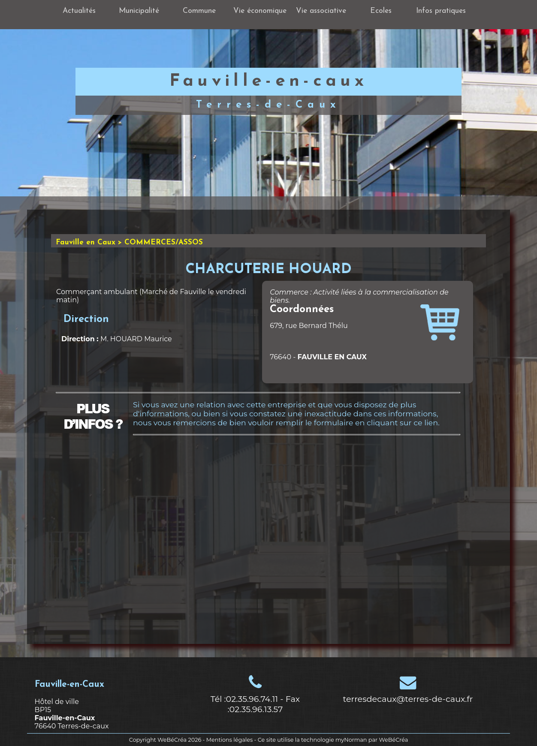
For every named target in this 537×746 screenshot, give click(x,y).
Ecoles (381, 11)
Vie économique (260, 11)
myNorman (351, 740)
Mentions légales (229, 740)
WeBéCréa (172, 740)
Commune (199, 11)
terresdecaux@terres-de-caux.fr (408, 699)
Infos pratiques (441, 11)
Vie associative (321, 11)
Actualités (79, 11)
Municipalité (139, 11)
